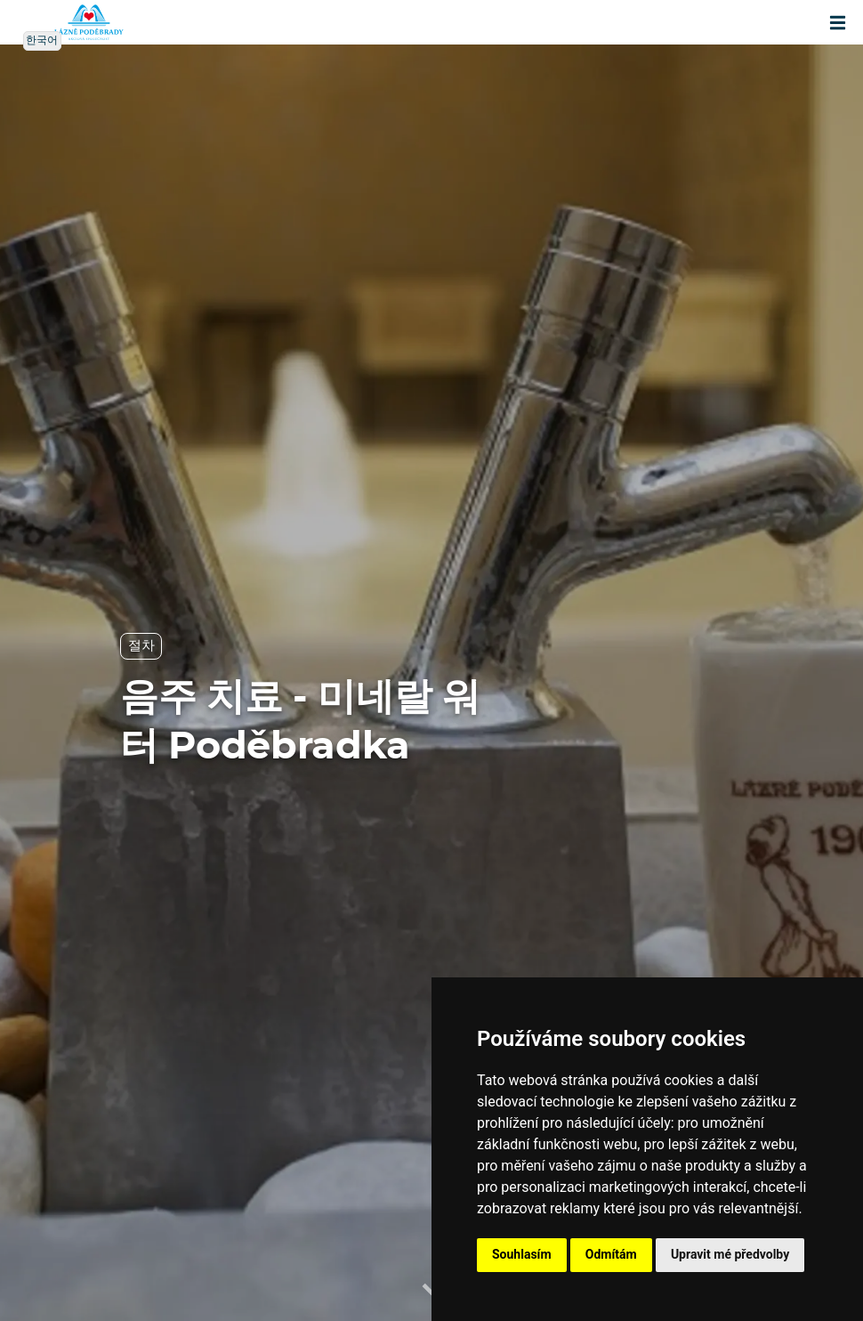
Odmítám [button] (611, 1254)
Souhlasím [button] (522, 1254)
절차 (141, 645)
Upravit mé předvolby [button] (730, 1254)
